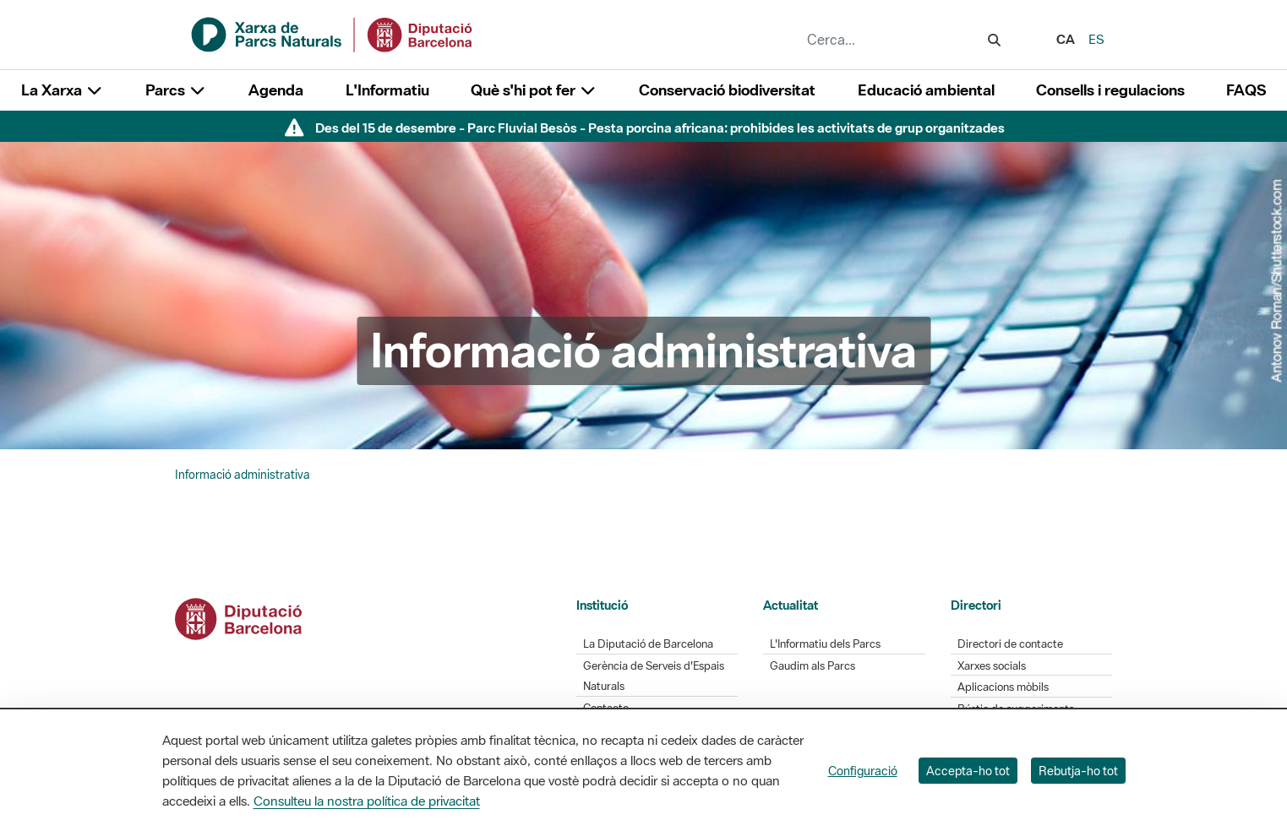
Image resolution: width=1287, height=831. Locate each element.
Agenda (275, 90)
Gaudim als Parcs (812, 666)
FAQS (1246, 90)
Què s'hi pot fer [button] (534, 90)
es (1096, 38)
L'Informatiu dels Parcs (825, 644)
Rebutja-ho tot (1078, 771)
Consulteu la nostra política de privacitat (367, 800)
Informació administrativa (242, 474)
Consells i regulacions (1110, 90)
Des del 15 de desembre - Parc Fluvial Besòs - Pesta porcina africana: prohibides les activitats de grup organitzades (660, 127)
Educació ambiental (926, 90)
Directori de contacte (1010, 644)
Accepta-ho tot (968, 771)
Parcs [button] (176, 90)
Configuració (862, 771)
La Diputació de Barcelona (648, 644)
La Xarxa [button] (62, 90)
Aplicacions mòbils (1003, 687)
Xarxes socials (991, 666)
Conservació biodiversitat (727, 90)
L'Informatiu (387, 90)
